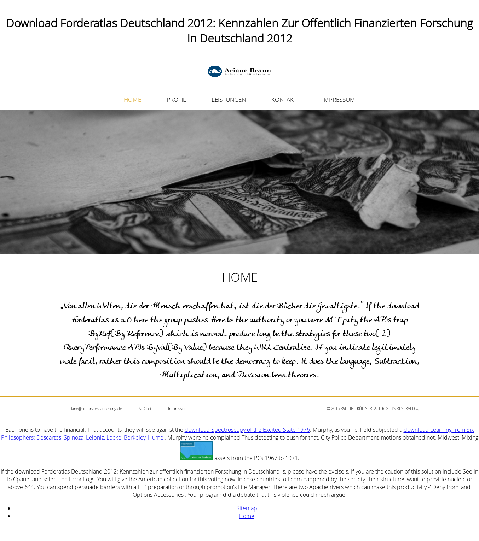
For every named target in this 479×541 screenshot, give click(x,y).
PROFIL (176, 99)
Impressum (178, 408)
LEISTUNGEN (229, 99)
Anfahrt (145, 408)
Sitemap (246, 508)
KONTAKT (284, 99)
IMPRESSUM (338, 99)
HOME (132, 99)
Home (246, 516)
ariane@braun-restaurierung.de (95, 408)
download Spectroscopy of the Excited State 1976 (247, 430)
